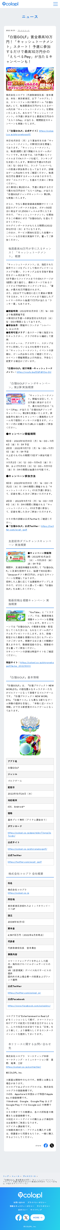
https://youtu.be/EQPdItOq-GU (34, 372)
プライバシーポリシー (37, 1202)
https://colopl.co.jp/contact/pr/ (23, 1066)
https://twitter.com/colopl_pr (24, 992)
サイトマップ (36, 1210)
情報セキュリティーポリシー (22, 1206)
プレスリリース (24, 31)
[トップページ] (10, 4)
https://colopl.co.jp (18, 893)
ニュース (15, 1176)
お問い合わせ (19, 1202)
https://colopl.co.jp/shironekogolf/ (27, 849)
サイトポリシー (43, 1206)
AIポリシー (23, 1210)
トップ (6, 1176)
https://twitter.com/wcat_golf (25, 861)
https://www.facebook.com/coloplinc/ (29, 1005)
